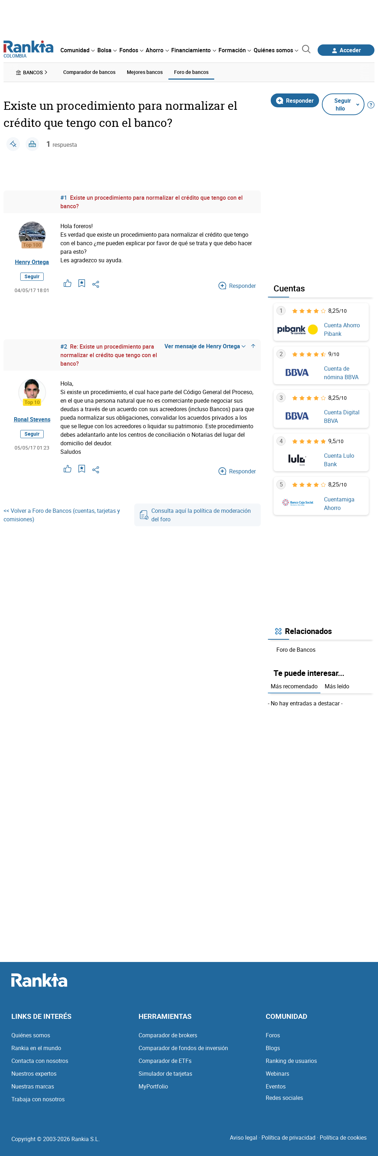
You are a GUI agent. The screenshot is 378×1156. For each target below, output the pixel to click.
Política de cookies (343, 1137)
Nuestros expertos (33, 1073)
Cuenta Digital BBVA (342, 416)
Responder (295, 100)
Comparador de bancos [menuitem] (89, 72)
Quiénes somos (30, 1035)
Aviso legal (243, 1137)
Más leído (337, 686)
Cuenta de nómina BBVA (341, 373)
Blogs (273, 1048)
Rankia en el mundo (36, 1048)
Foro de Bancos (295, 650)
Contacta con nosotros (39, 1061)
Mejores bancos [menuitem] (145, 72)
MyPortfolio (153, 1086)
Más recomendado (294, 686)
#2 (63, 346)
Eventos (276, 1086)
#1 (63, 197)
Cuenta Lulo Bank (339, 460)
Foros (273, 1035)
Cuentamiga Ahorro (339, 503)
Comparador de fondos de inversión (183, 1048)
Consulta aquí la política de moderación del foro (195, 514)
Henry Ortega (32, 262)
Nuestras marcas (32, 1086)
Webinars (277, 1073)
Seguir (32, 276)
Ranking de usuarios (291, 1061)
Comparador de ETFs (165, 1061)
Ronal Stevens (32, 419)
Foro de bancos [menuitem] (191, 72)
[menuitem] (77, 50)
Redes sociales (284, 1098)
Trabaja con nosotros (38, 1099)
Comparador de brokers (168, 1035)
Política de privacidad (288, 1137)
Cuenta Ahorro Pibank (342, 329)
